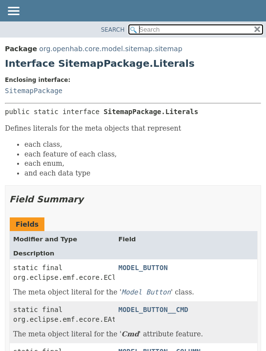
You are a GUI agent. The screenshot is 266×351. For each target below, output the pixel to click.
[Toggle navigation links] (13, 12)
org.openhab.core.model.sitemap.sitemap (110, 49)
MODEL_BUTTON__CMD (153, 309)
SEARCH (113, 29)
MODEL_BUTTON (142, 268)
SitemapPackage (33, 91)
